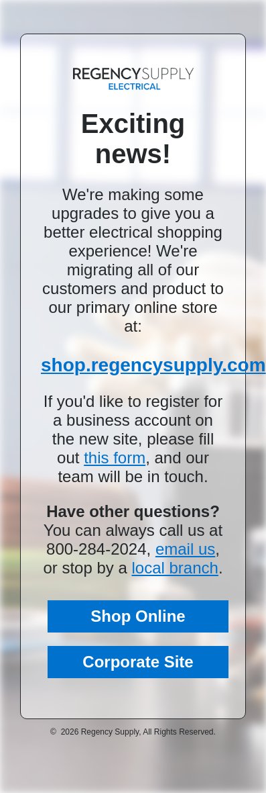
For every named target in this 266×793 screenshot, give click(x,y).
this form (114, 458)
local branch (174, 568)
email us (185, 549)
